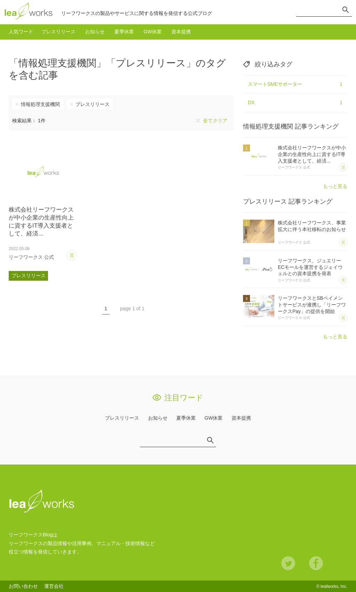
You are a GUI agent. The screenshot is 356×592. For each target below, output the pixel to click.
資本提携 (181, 31)
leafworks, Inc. (334, 586)
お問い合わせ (23, 586)
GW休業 (153, 31)
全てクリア (215, 120)
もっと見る (335, 186)
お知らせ (95, 31)
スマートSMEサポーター (295, 84)
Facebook (316, 563)
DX (295, 103)
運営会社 (54, 586)
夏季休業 (124, 31)
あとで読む (76, 253)
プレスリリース (58, 31)
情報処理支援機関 (40, 104)
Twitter (288, 563)
